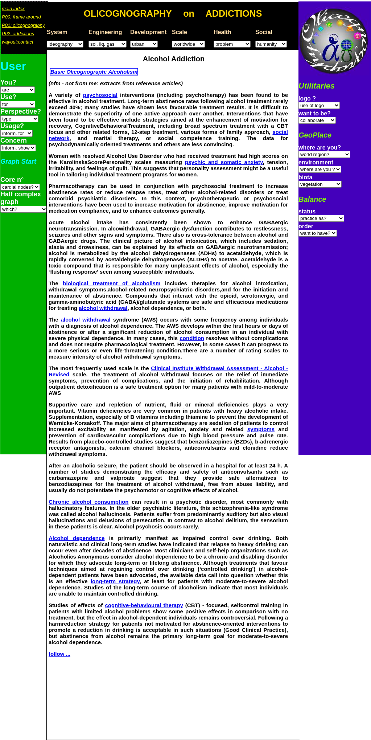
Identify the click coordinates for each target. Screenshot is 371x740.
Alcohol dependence (77, 538)
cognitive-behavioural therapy (144, 605)
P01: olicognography (23, 25)
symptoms (261, 429)
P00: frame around (21, 17)
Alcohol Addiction (174, 59)
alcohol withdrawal (103, 308)
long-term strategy (115, 581)
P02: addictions (18, 33)
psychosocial (100, 95)
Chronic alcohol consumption (88, 502)
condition (192, 338)
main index (13, 8)
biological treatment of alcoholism (111, 283)
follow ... (59, 654)
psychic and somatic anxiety (224, 162)
